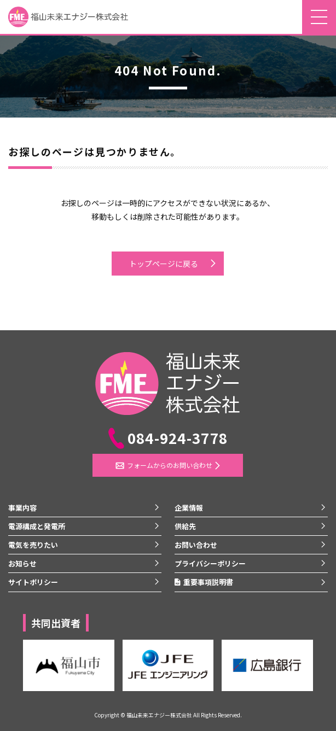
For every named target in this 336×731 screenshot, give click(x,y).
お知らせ (22, 563)
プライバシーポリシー (210, 563)
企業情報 (189, 507)
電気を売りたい (33, 545)
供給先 (185, 526)
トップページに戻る (163, 263)
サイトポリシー (33, 582)
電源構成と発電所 (36, 526)
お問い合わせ (196, 545)
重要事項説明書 (204, 582)
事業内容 (22, 507)
